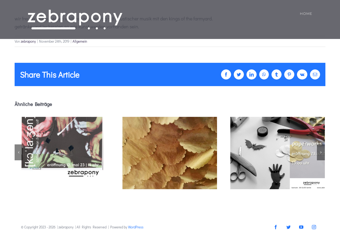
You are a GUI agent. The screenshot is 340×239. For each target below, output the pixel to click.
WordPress (135, 227)
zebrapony (28, 41)
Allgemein (80, 41)
